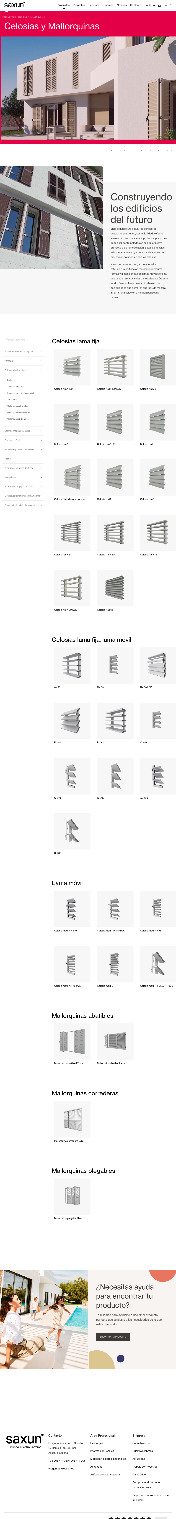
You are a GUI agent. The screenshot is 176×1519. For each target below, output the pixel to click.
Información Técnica (102, 1450)
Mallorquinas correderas (18, 412)
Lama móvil (12, 399)
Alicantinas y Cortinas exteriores (19, 449)
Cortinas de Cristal (13, 440)
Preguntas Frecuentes (61, 1468)
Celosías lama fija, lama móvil (20, 393)
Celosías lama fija (15, 386)
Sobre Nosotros (141, 1443)
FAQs (148, 5)
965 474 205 (78, 1460)
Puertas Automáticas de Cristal (19, 468)
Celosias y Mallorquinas (15, 370)
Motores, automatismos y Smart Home (22, 496)
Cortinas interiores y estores (17, 431)
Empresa (108, 5)
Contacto (135, 5)
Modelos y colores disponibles (108, 1458)
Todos (10, 380)
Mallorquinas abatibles (17, 406)
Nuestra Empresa (142, 1450)
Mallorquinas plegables (18, 419)
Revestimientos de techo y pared (20, 505)
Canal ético (139, 1474)
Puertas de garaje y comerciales (19, 486)
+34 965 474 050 (58, 1460)
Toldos (7, 458)
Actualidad (138, 1458)
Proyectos (79, 5)
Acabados (96, 1466)
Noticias (122, 5)
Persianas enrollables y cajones (19, 351)
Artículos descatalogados (105, 1474)
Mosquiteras (10, 477)
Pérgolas (9, 361)
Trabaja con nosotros (144, 1466)
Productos (64, 5)
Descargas (96, 1443)
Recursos (93, 5)
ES (168, 4)
